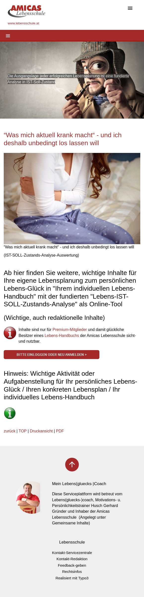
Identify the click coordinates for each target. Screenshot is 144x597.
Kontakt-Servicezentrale (72, 553)
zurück (9, 431)
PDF (60, 431)
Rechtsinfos (72, 571)
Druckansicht (41, 431)
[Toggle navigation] (130, 8)
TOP (23, 431)
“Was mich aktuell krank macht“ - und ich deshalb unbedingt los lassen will (63, 139)
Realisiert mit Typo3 (72, 578)
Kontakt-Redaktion (72, 559)
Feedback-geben (72, 565)
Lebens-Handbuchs (62, 335)
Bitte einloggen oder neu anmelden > (51, 354)
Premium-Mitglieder (70, 329)
